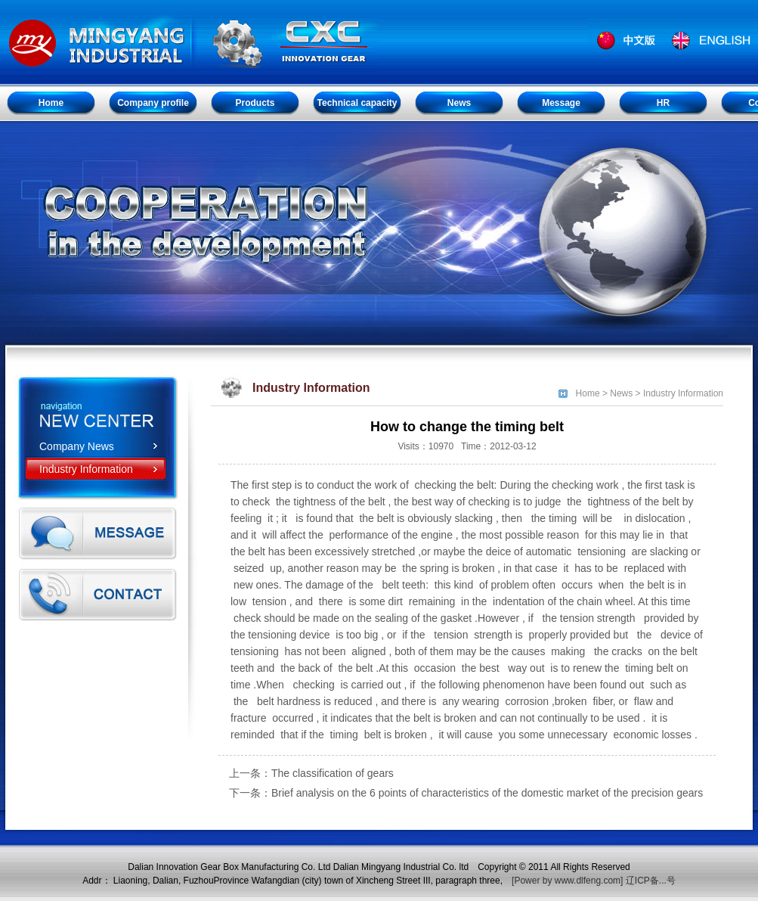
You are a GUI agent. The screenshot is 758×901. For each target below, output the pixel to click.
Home (588, 393)
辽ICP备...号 (651, 880)
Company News (76, 446)
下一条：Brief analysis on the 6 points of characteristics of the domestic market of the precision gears (466, 793)
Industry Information (86, 469)
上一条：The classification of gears (311, 773)
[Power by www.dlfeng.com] (567, 880)
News (621, 393)
